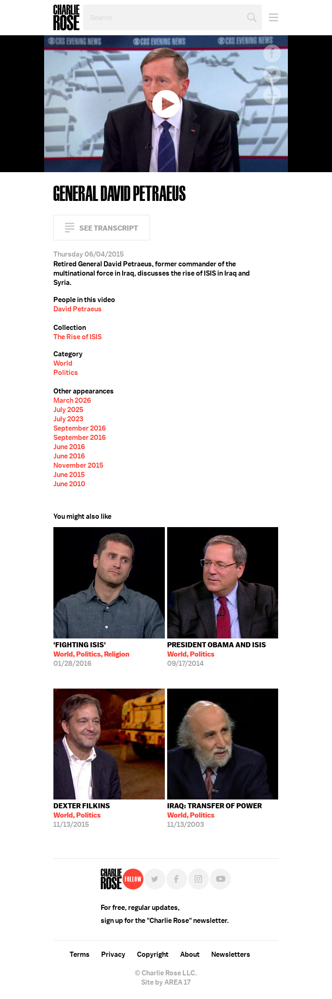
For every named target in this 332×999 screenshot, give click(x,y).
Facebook (272, 53)
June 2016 (69, 446)
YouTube (220, 879)
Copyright (153, 954)
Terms (80, 954)
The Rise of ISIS (77, 337)
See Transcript (108, 228)
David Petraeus (77, 309)
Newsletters (230, 954)
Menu (270, 17)
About (190, 954)
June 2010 (69, 484)
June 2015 (69, 474)
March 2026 (72, 400)
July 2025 (68, 409)
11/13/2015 (81, 815)
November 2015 (78, 465)
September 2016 (79, 428)
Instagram (198, 879)
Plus (272, 95)
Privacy (113, 954)
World (62, 363)
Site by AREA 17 (165, 982)
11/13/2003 (214, 815)
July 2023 (68, 419)
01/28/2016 (91, 654)
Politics (65, 372)
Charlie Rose (66, 18)
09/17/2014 (216, 654)
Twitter (272, 74)
